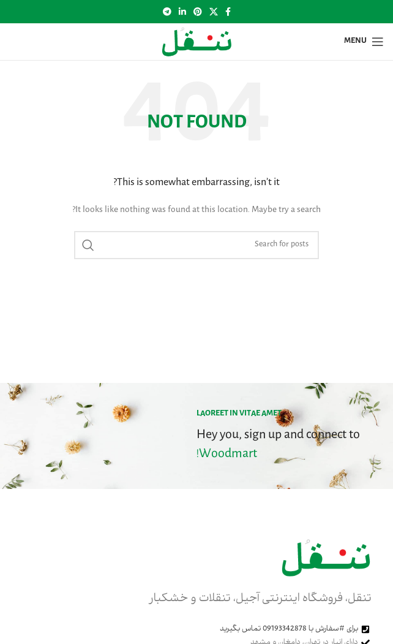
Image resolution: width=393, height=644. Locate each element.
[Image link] (326, 558)
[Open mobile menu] (364, 41)
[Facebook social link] (228, 12)
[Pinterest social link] (198, 12)
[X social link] (214, 12)
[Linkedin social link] (182, 12)
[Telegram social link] (167, 12)
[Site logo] (196, 42)
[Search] (196, 245)
